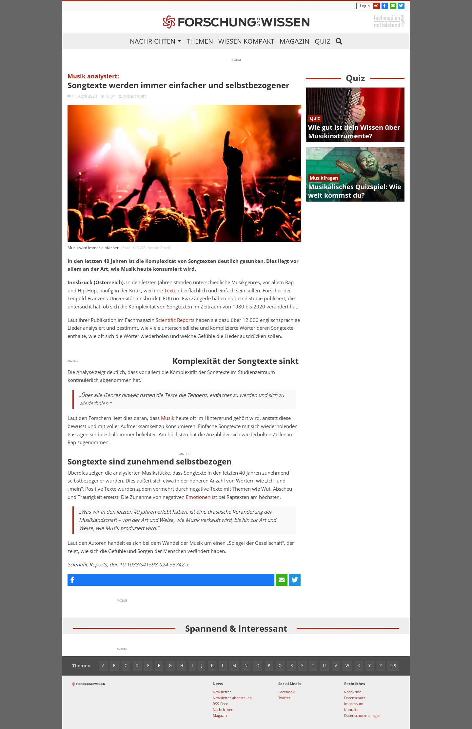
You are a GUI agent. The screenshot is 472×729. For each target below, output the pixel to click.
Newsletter (222, 691)
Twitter (284, 697)
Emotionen (198, 497)
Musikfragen (324, 178)
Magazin (294, 41)
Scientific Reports (175, 320)
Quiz (322, 41)
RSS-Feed (220, 703)
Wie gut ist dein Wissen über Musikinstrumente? (354, 131)
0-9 (393, 665)
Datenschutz (354, 697)
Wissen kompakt (246, 41)
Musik (167, 418)
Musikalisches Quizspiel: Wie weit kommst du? (354, 191)
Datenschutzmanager (362, 715)
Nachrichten (152, 41)
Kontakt (351, 709)
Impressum (353, 703)
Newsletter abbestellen (232, 697)
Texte (170, 290)
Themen (200, 41)
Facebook (286, 691)
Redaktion (353, 691)
